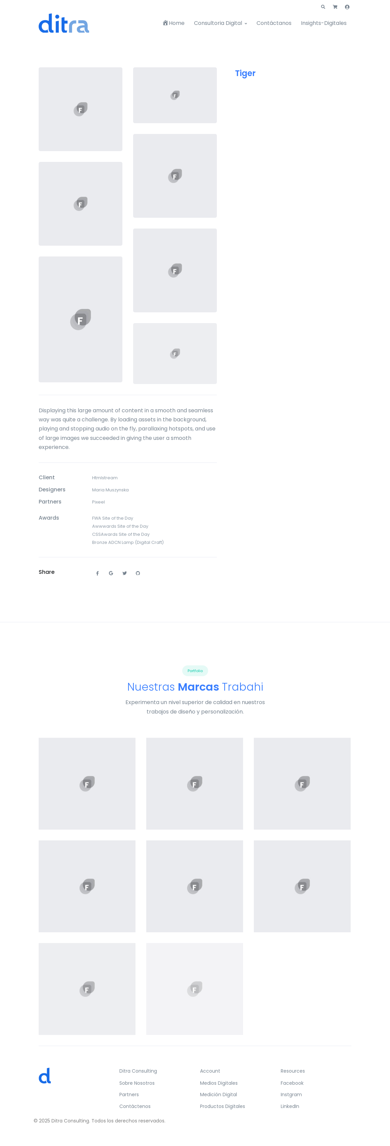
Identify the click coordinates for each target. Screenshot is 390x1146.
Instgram (291, 1094)
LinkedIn (290, 1106)
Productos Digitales (222, 1106)
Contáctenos (135, 1106)
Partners (129, 1094)
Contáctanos (274, 23)
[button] (323, 7)
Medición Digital (218, 1094)
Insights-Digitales (324, 23)
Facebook (292, 1083)
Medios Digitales (219, 1083)
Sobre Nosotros (137, 1083)
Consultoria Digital (218, 23)
